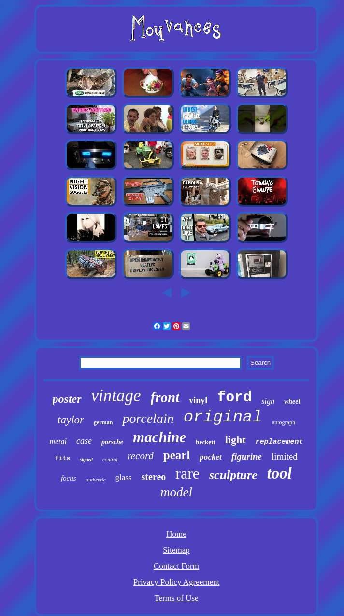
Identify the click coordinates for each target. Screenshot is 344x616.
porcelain (147, 418)
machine (159, 437)
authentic (96, 479)
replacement (279, 442)
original (223, 417)
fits (62, 458)
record (140, 456)
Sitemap (176, 550)
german (103, 422)
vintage (116, 395)
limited (285, 456)
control (109, 459)
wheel (292, 401)
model (176, 492)
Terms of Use (176, 597)
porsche (112, 442)
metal (58, 441)
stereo (154, 476)
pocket (210, 457)
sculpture (233, 475)
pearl (176, 455)
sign (267, 401)
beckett (205, 442)
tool (279, 473)
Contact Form (176, 566)
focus (68, 478)
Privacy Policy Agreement (176, 581)
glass (123, 477)
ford (234, 397)
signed (86, 459)
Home (176, 534)
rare (187, 473)
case (84, 441)
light (235, 440)
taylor (70, 420)
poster (67, 398)
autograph (283, 422)
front (165, 397)
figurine (246, 456)
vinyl (198, 400)
